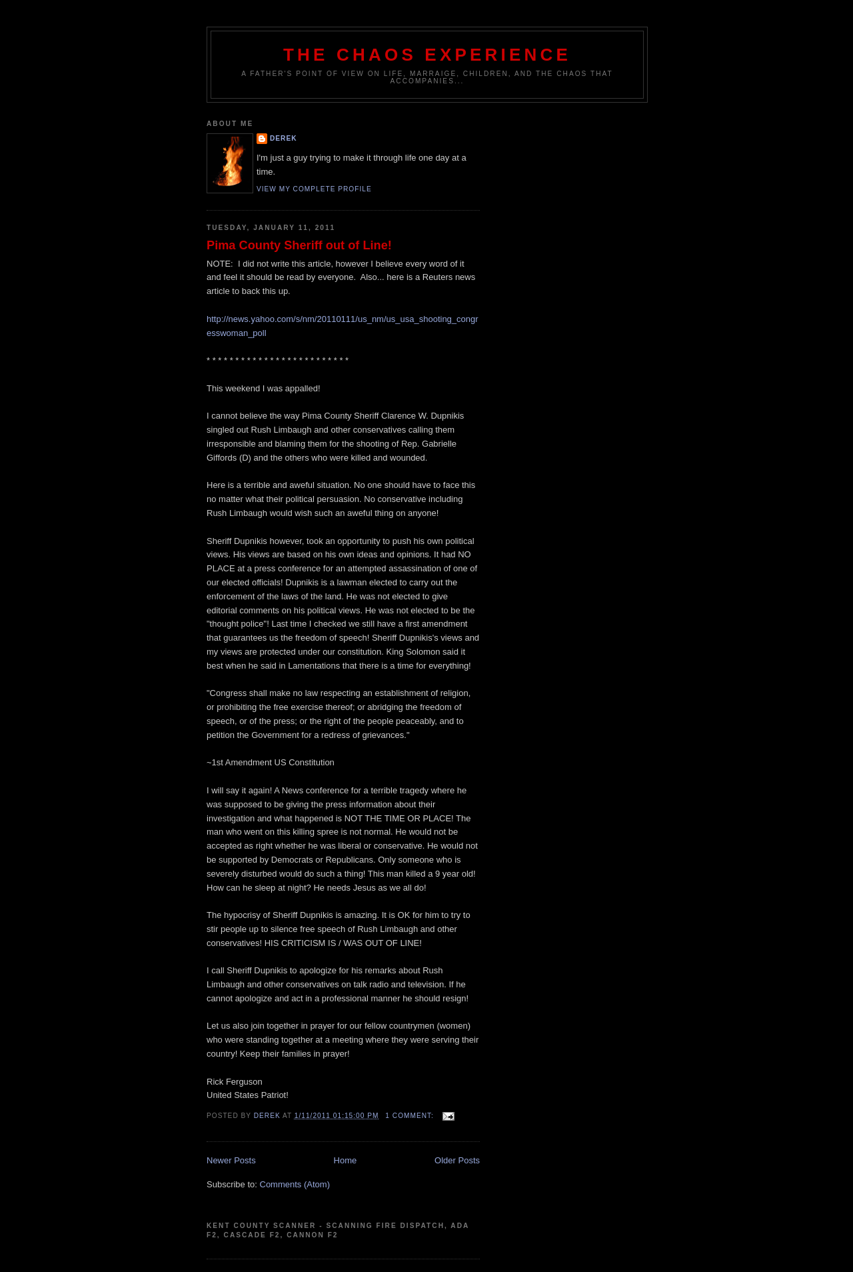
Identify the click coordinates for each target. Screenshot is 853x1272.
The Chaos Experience (427, 55)
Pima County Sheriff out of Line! (299, 245)
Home (345, 1160)
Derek (283, 138)
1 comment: (410, 1115)
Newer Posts (231, 1160)
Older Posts (457, 1160)
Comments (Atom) (295, 1184)
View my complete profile (314, 189)
